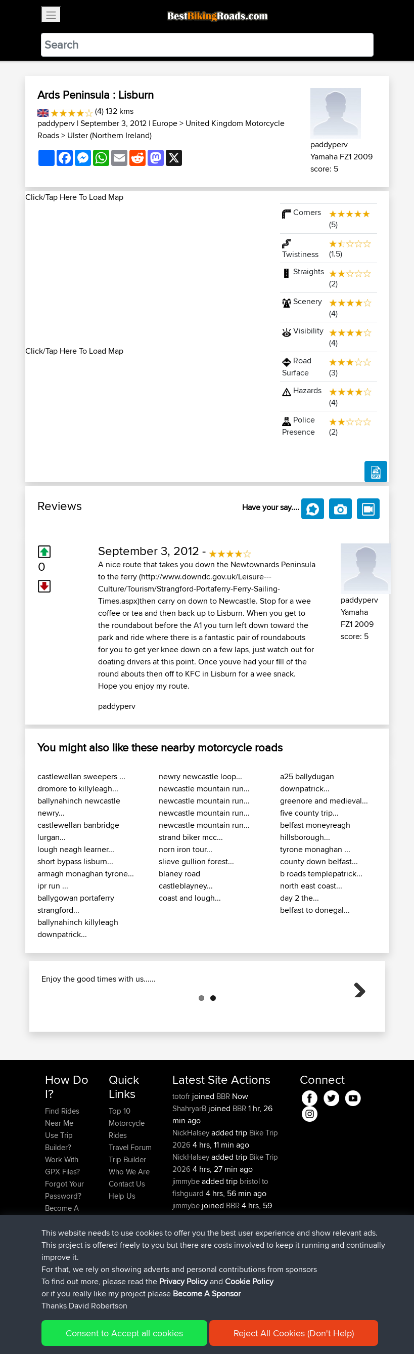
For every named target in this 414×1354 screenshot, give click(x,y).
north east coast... (311, 886)
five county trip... (309, 813)
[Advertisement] (146, 274)
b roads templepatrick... (321, 873)
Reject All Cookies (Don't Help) (294, 1333)
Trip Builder (127, 1210)
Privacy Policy (183, 1281)
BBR (223, 1146)
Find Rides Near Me (62, 1167)
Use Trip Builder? (59, 1191)
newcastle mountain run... (204, 788)
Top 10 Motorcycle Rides (127, 1173)
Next (356, 1012)
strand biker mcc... (191, 837)
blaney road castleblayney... (186, 880)
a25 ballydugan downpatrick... (307, 782)
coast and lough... (190, 898)
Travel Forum (130, 1198)
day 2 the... (299, 898)
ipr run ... (52, 886)
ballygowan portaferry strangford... (75, 904)
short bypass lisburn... (75, 861)
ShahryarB (190, 1159)
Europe (164, 123)
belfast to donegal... (315, 910)
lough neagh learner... (75, 849)
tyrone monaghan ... (315, 849)
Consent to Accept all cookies (124, 1333)
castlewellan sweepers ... (81, 776)
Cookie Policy (249, 1281)
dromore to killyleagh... (77, 788)
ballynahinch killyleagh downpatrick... (77, 928)
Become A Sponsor (207, 1293)
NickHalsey (191, 1183)
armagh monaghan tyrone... (85, 873)
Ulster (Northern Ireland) (109, 135)
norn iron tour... (185, 849)
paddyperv (56, 123)
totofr (182, 1146)
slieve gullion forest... (196, 861)
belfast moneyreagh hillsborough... (315, 831)
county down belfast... (319, 861)
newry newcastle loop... (200, 776)
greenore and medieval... (324, 801)
